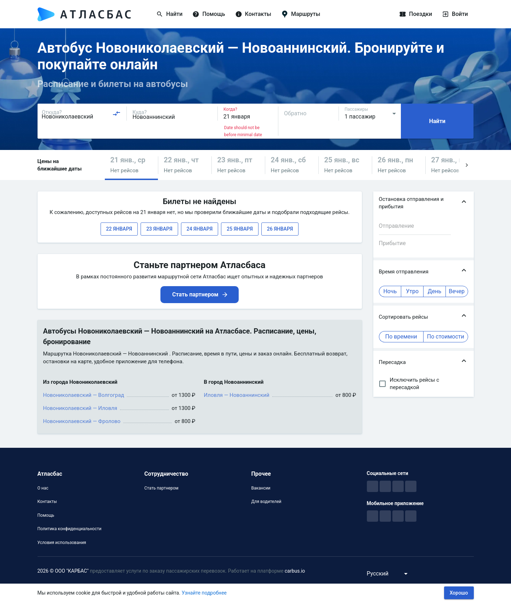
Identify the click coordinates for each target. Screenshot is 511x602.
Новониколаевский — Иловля (80, 408)
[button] (131, 165)
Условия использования (62, 542)
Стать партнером (161, 488)
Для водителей (266, 501)
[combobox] (81, 113)
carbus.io (295, 571)
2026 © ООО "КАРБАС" (63, 571)
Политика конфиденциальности (70, 528)
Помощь (46, 515)
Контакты (47, 501)
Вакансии (260, 488)
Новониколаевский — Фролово (82, 421)
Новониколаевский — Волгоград (83, 395)
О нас (43, 488)
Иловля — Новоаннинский (236, 395)
